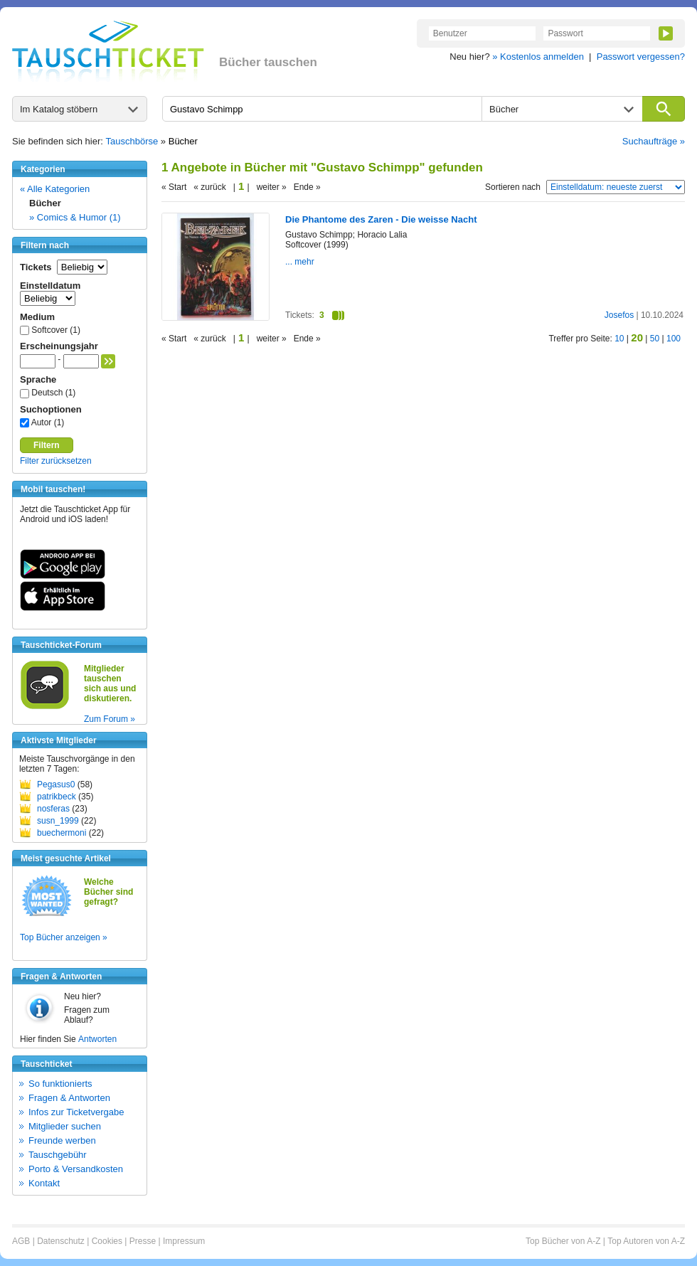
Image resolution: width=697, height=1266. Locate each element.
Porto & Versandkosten (75, 1169)
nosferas (53, 809)
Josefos (619, 315)
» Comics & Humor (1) (75, 217)
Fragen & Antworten (69, 1097)
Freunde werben (62, 1140)
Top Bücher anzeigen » (63, 937)
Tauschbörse (132, 141)
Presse (142, 1241)
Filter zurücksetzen (56, 461)
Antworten (97, 1039)
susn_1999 (58, 821)
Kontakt (44, 1183)
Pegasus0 (56, 784)
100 (673, 339)
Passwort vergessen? (641, 56)
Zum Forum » (109, 719)
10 (619, 339)
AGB (21, 1241)
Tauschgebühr (57, 1154)
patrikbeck (56, 797)
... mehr (299, 262)
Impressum (184, 1241)
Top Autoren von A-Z (646, 1241)
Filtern (46, 445)
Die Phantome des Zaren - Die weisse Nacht (381, 219)
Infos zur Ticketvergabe (76, 1112)
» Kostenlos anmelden (538, 56)
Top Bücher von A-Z (563, 1241)
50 (654, 339)
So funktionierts (60, 1083)
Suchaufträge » (653, 141)
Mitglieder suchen (64, 1126)
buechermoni (61, 833)
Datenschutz (61, 1241)
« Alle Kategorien (55, 188)
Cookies (107, 1241)
